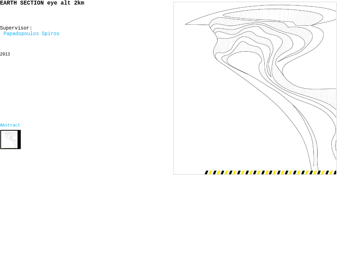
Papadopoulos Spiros (32, 34)
